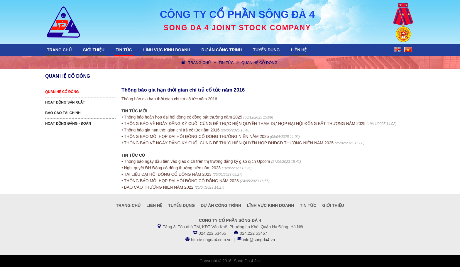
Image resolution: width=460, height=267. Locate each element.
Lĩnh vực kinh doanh (166, 50)
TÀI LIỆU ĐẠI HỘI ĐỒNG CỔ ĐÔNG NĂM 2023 (168, 174)
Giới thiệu (93, 50)
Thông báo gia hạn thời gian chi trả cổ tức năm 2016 (169, 99)
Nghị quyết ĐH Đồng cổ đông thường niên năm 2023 (172, 167)
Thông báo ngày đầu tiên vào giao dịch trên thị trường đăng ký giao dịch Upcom (197, 161)
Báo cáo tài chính (63, 113)
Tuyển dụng (266, 50)
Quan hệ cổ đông (259, 63)
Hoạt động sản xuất (65, 102)
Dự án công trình (222, 50)
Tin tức (124, 50)
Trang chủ (59, 50)
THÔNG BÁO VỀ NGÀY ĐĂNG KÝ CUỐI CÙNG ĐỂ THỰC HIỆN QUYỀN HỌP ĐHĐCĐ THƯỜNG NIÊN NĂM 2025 (229, 143)
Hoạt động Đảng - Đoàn (68, 123)
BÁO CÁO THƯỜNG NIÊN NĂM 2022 (158, 187)
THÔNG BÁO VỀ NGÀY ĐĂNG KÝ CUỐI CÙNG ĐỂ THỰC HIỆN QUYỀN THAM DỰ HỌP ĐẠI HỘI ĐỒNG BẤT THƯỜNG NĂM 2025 (245, 123)
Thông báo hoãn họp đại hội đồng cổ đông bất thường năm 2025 (183, 117)
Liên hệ (299, 50)
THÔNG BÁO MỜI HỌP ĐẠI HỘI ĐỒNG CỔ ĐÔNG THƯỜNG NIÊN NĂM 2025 (196, 136)
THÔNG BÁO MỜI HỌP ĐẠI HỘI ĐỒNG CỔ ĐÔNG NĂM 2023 (181, 180)
